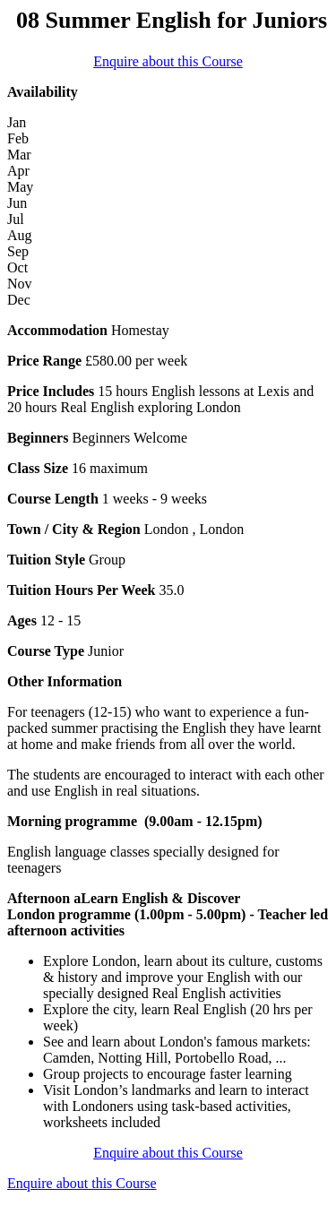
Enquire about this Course (168, 61)
